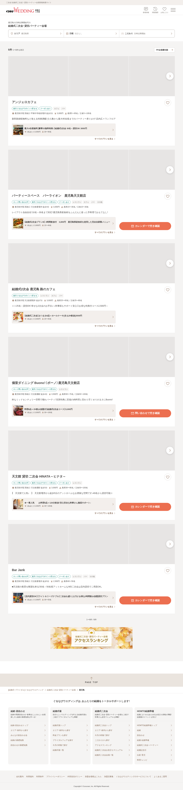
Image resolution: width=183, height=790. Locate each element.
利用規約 (30, 776)
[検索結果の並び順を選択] (164, 49)
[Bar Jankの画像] (91, 544)
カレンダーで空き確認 (145, 226)
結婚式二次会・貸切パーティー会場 (61, 690)
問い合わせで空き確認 (145, 413)
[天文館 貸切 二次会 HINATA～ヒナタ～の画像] (91, 450)
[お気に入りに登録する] (167, 102)
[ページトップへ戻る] (91, 680)
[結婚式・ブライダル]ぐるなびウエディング (26, 690)
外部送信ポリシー (74, 776)
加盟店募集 (108, 776)
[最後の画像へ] (170, 76)
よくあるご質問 (160, 776)
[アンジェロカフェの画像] (91, 76)
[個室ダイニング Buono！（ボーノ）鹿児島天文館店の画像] (91, 357)
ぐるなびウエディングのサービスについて (133, 776)
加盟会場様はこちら (93, 776)
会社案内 (20, 776)
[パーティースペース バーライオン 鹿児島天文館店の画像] (91, 170)
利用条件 (40, 776)
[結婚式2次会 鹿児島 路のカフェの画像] (91, 263)
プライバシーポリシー (55, 776)
